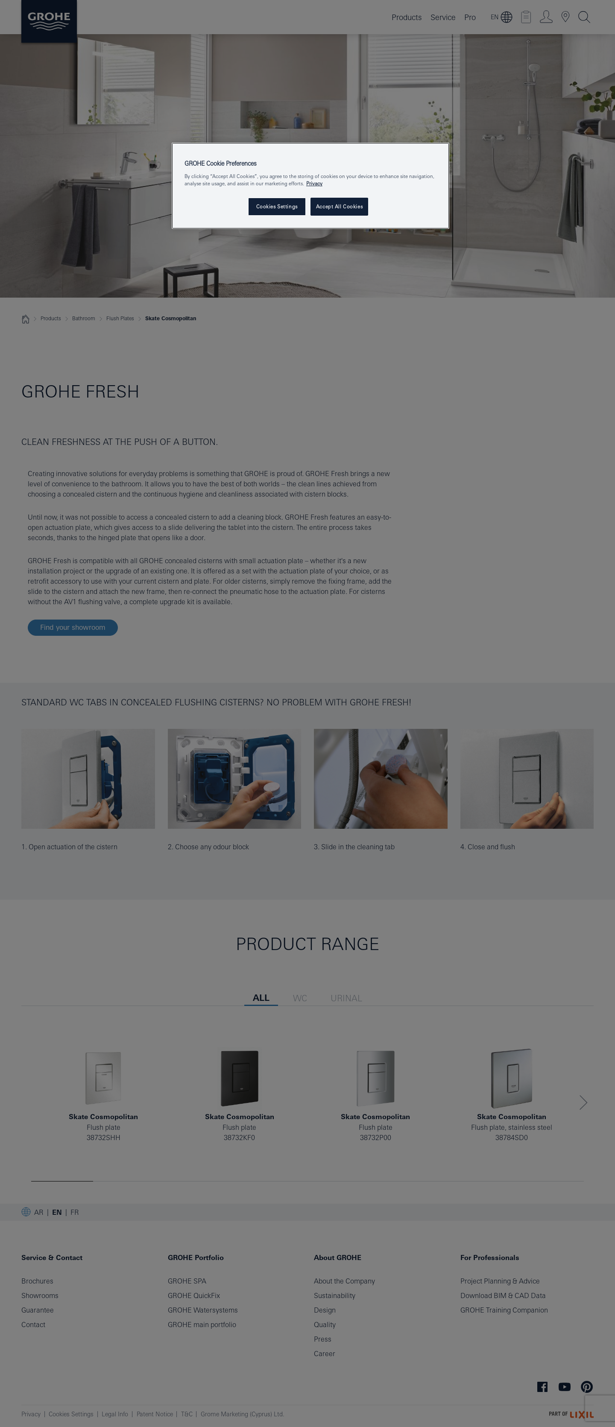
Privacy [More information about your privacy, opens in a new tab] (314, 183)
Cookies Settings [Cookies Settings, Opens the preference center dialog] (277, 206)
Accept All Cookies (339, 206)
